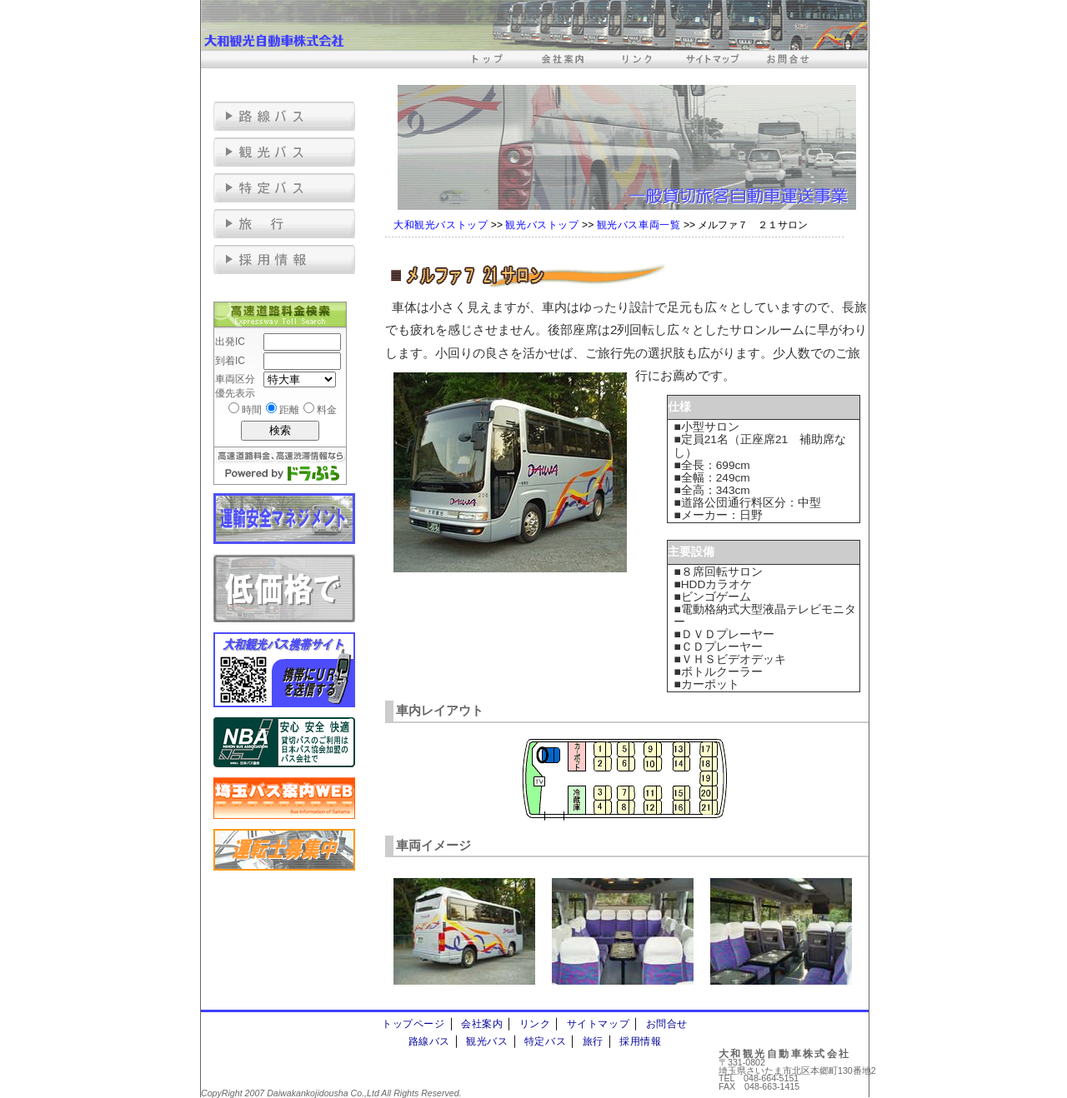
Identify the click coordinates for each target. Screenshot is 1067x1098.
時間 (252, 410)
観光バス (487, 1041)
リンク (535, 1024)
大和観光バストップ (440, 225)
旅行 (593, 1041)
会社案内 (482, 1024)
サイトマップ (598, 1024)
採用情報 (640, 1041)
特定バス (545, 1041)
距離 (289, 410)
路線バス (429, 1041)
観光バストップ (542, 225)
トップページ (413, 1024)
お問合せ (667, 1024)
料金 (327, 410)
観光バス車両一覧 (639, 225)
